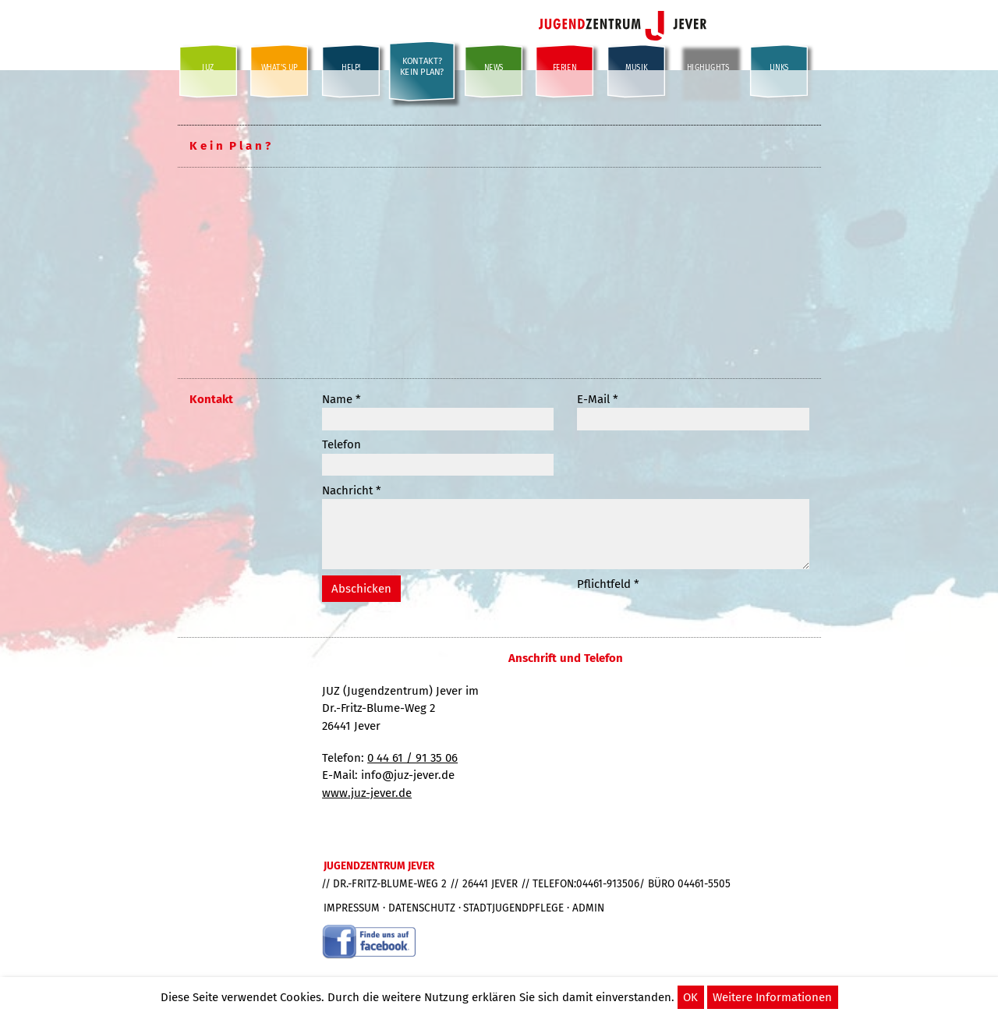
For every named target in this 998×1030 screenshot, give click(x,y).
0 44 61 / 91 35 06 (412, 758)
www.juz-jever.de (367, 793)
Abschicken (361, 589)
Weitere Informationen (772, 997)
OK (690, 997)
